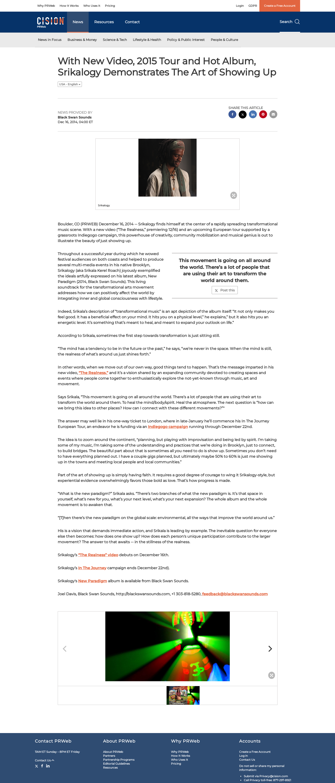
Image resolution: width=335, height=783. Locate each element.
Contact (132, 22)
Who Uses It (91, 5)
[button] (167, 168)
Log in (243, 755)
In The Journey (92, 568)
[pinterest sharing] (263, 114)
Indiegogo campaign (168, 426)
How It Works (69, 5)
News (78, 22)
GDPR (252, 5)
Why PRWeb (46, 5)
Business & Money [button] (82, 40)
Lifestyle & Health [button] (147, 40)
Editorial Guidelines (116, 763)
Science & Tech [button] (115, 40)
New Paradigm (92, 581)
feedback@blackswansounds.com (235, 594)
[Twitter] (37, 765)
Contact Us (44, 760)
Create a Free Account (279, 5)
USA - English (69, 84)
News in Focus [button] (49, 40)
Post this (225, 290)
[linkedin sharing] (253, 114)
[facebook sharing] (232, 114)
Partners (109, 755)
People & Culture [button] (224, 40)
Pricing (110, 5)
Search (290, 22)
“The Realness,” (93, 373)
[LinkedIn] (48, 765)
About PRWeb (113, 751)
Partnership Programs (118, 759)
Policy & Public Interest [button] (186, 40)
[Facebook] (42, 765)
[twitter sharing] (243, 115)
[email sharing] (273, 114)
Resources (104, 22)
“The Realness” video (98, 555)
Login (240, 5)
